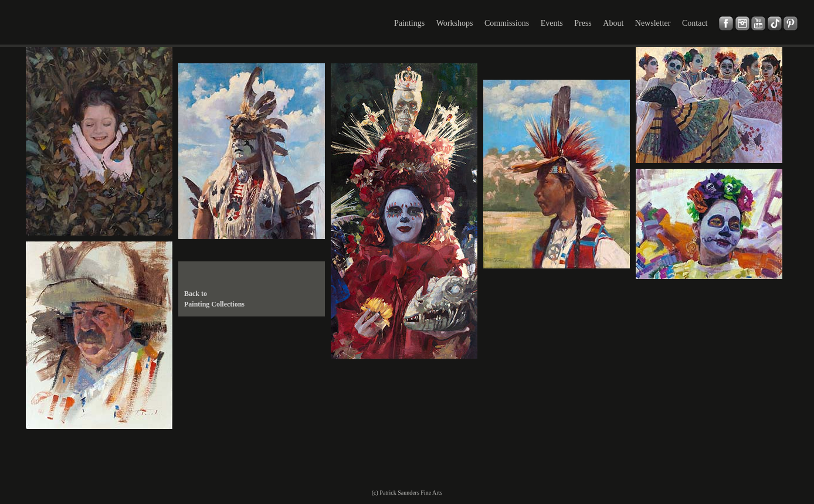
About (613, 23)
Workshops (454, 23)
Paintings (409, 23)
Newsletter (653, 23)
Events (552, 23)
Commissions (506, 23)
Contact (695, 23)
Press (583, 23)
